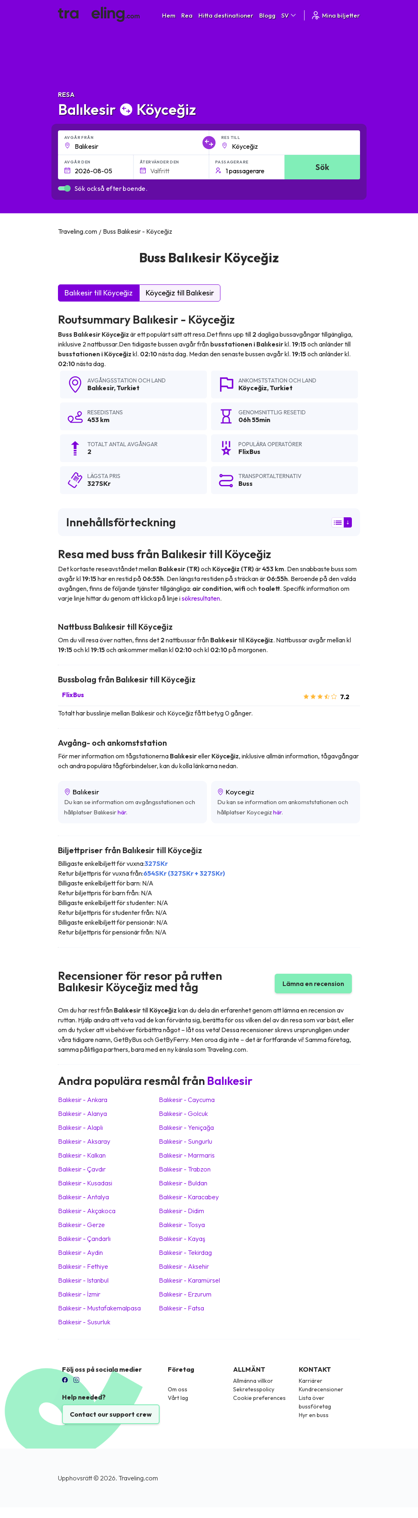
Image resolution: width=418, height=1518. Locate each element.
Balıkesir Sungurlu (185, 1141)
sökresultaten (201, 598)
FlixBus (73, 695)
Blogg (267, 15)
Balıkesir (100, 388)
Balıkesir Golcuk (183, 1113)
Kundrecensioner (321, 1389)
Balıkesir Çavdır (82, 1169)
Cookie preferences (259, 1398)
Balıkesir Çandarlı (84, 1238)
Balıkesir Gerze (81, 1225)
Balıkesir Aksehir (184, 1266)
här (122, 812)
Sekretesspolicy (253, 1389)
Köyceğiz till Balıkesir (180, 292)
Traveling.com (138, 1478)
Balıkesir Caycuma (187, 1099)
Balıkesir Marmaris (187, 1155)
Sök (322, 167)
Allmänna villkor (253, 1380)
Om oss (177, 1389)
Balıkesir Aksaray (84, 1141)
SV (289, 15)
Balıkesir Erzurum (185, 1294)
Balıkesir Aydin (80, 1252)
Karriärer (310, 1380)
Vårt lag (178, 1398)
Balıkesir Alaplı (80, 1127)
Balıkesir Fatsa (181, 1308)
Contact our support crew (111, 1414)
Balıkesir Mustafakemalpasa (99, 1308)
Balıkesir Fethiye (83, 1266)
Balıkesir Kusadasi (85, 1183)
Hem (169, 15)
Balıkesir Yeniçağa (186, 1127)
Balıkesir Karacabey (189, 1197)
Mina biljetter (335, 15)
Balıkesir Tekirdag (185, 1252)
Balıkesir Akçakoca (87, 1211)
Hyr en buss (314, 1415)
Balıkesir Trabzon (185, 1169)
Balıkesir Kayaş (182, 1238)
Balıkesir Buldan (183, 1183)
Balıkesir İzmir (79, 1294)
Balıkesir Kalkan (82, 1155)
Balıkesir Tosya (182, 1225)
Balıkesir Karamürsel (189, 1280)
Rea (187, 15)
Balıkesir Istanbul (83, 1280)
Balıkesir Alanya (82, 1113)
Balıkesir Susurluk (84, 1322)
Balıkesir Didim (181, 1211)
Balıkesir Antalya (83, 1197)
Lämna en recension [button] (313, 983)
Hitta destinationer (225, 15)
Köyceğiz (252, 388)
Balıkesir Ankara (82, 1099)
